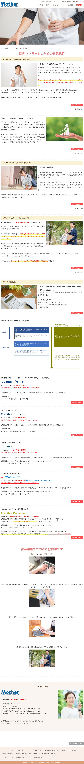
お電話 (45, 554)
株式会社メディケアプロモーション (75, 1)
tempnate (59, 762)
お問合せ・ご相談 (42, 687)
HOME (2, 48)
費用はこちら (79, 109)
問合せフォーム (36, 554)
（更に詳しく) (52, 521)
